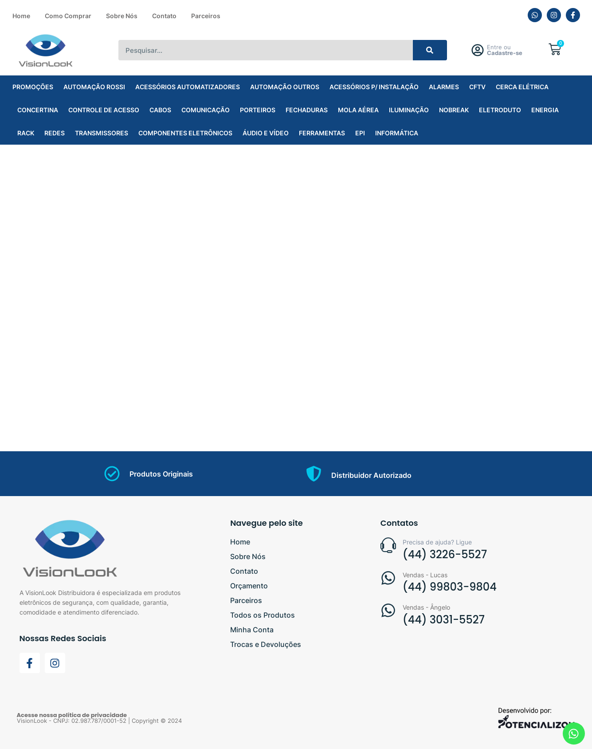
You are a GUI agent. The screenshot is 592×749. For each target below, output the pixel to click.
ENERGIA (545, 110)
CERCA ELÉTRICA (522, 87)
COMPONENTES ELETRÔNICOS (185, 133)
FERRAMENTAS (322, 133)
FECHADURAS (307, 110)
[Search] (430, 50)
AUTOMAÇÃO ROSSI (94, 87)
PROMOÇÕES (32, 87)
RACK (25, 133)
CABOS (160, 110)
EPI (360, 133)
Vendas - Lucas (425, 575)
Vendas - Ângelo (426, 607)
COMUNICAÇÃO (205, 110)
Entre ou (504, 49)
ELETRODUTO (500, 110)
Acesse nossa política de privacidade (72, 715)
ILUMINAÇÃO (409, 110)
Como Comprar (68, 16)
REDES (54, 133)
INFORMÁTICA (396, 133)
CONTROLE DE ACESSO (103, 110)
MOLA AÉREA (358, 110)
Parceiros (205, 16)
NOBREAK (454, 110)
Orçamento (249, 585)
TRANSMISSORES (101, 133)
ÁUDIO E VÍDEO (266, 133)
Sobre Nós (121, 16)
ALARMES (444, 87)
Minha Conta (252, 629)
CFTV (477, 87)
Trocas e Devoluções (265, 644)
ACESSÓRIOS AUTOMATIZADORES (187, 87)
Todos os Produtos (262, 615)
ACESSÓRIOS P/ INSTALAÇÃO (374, 87)
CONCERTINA (37, 110)
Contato (164, 16)
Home (21, 16)
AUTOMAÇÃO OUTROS (284, 87)
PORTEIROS (257, 110)
